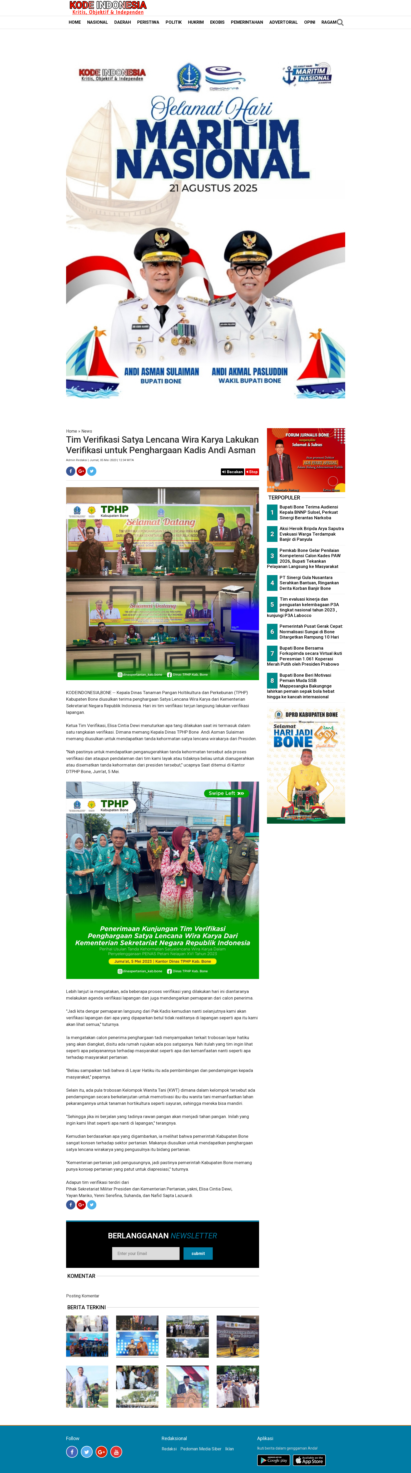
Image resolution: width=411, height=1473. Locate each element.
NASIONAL (97, 22)
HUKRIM (196, 22)
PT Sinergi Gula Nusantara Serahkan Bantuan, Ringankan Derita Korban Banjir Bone (309, 583)
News (86, 431)
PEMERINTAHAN (247, 22)
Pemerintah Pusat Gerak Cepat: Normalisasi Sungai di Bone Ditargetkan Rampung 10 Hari (311, 632)
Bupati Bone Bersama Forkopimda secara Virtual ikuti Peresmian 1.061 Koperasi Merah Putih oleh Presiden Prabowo (304, 656)
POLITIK (174, 22)
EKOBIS (217, 22)
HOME (75, 22)
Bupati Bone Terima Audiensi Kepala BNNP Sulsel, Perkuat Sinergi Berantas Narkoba (309, 512)
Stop (252, 471)
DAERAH (122, 22)
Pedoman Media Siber (200, 1448)
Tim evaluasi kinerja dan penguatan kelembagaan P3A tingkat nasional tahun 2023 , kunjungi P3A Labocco (303, 607)
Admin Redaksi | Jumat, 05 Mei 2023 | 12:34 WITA (100, 460)
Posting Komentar (82, 1295)
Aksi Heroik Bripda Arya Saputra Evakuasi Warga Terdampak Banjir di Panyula (312, 534)
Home (71, 431)
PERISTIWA (148, 22)
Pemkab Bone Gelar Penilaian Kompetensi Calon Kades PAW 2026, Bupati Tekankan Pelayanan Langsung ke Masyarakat (304, 558)
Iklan (229, 1448)
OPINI (309, 22)
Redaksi (169, 1448)
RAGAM (328, 22)
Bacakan (232, 471)
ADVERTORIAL (283, 22)
